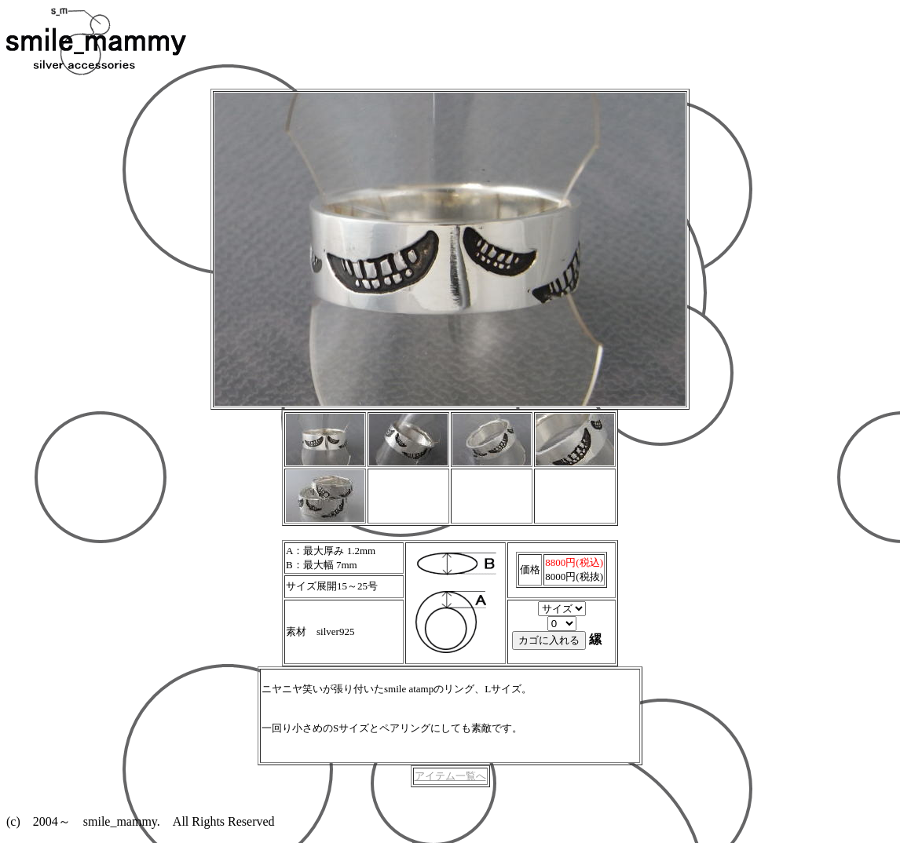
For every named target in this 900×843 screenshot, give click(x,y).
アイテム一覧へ (450, 776)
